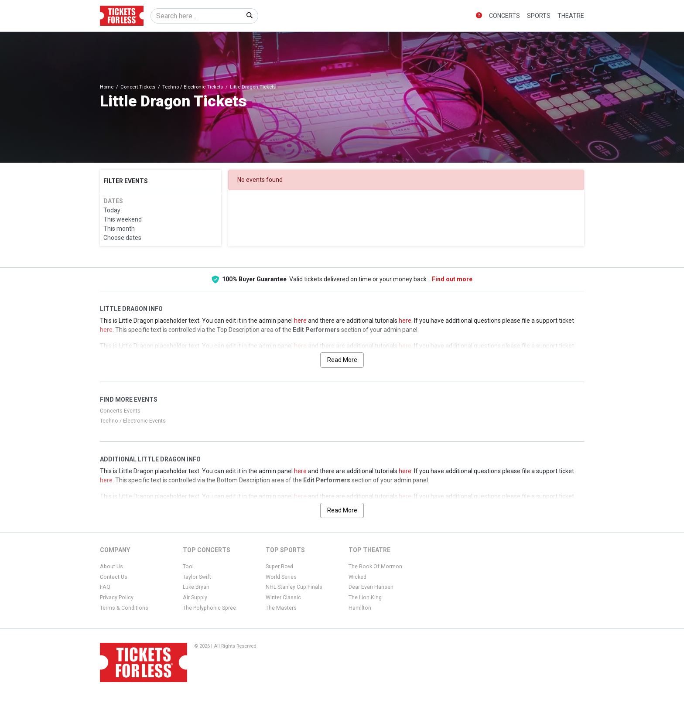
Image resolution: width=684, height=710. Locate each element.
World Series (281, 577)
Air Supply (195, 597)
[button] (479, 16)
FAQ (105, 587)
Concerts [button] (504, 15)
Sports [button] (539, 15)
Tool (188, 566)
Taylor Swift (197, 577)
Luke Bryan (196, 587)
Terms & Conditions (124, 608)
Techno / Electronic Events (133, 421)
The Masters (281, 608)
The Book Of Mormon (375, 566)
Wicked (357, 577)
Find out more (452, 279)
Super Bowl (279, 566)
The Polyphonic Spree (209, 608)
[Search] (196, 16)
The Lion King (365, 597)
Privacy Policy (116, 597)
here (300, 320)
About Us (111, 566)
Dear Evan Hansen (371, 587)
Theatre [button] (570, 15)
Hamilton (360, 608)
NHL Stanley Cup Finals (294, 587)
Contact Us (113, 577)
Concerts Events (120, 411)
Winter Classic (283, 597)
